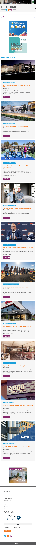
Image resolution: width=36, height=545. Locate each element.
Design (11, 402)
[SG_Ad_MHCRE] (18, 45)
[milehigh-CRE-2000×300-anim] (18, 2)
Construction (6, 82)
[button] (18, 524)
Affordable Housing (8, 284)
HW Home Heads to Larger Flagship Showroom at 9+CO (18, 326)
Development (13, 82)
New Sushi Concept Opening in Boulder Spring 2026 (17, 208)
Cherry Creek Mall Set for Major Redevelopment (15, 126)
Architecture (6, 205)
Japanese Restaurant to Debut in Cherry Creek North (17, 366)
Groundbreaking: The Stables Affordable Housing (16, 287)
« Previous (27, 464)
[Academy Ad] (18, 28)
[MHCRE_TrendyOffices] (18, 475)
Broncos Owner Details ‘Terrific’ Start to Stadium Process (18, 247)
